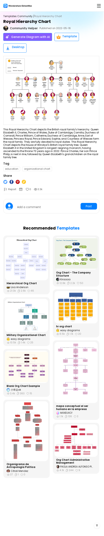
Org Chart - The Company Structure (73, 274)
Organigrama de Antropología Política (21, 466)
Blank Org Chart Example (23, 386)
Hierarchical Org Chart (22, 283)
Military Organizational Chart (26, 335)
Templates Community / (18, 16)
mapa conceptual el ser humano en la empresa (72, 408)
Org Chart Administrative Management (73, 461)
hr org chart (64, 326)
